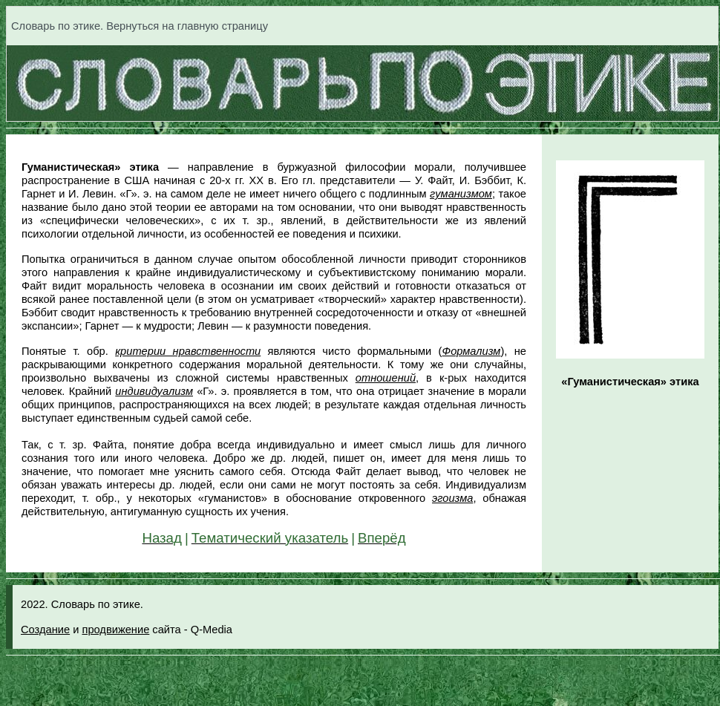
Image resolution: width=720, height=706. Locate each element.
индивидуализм (154, 391)
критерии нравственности (188, 351)
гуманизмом (461, 194)
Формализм (471, 351)
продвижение (115, 629)
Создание (45, 629)
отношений (386, 378)
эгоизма (452, 498)
